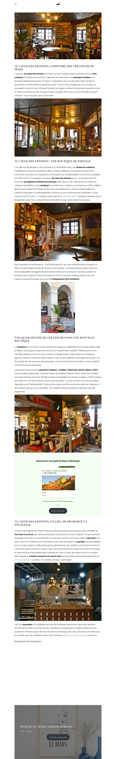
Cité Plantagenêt (69, 196)
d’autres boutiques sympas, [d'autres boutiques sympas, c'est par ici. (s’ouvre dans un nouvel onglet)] (75, 635)
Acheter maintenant (58, 737)
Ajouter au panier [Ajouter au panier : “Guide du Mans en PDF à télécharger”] (58, 511)
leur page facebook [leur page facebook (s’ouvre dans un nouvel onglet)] (22, 560)
